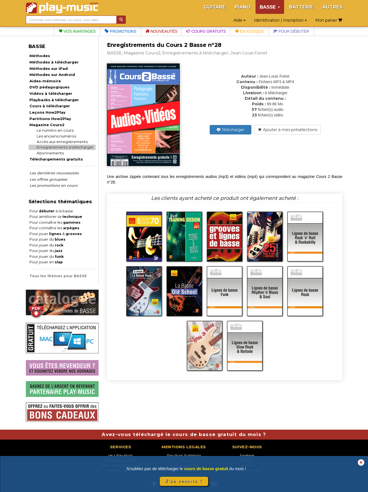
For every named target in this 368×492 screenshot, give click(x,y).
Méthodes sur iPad (48, 68)
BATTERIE (301, 7)
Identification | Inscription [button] (280, 20)
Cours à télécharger (49, 106)
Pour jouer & (55, 234)
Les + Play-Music (120, 455)
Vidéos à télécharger (50, 93)
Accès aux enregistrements (62, 141)
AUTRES (332, 7)
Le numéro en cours (55, 130)
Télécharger (230, 129)
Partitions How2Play (50, 118)
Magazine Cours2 (46, 125)
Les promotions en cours (53, 185)
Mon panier (328, 20)
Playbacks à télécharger (54, 100)
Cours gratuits (206, 31)
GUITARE (215, 7)
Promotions (120, 31)
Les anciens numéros (56, 136)
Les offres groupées (48, 179)
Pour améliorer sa (55, 217)
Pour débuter (291, 31)
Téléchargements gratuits (56, 159)
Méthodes (39, 55)
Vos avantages (77, 31)
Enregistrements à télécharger (65, 147)
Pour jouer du (47, 239)
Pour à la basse (51, 211)
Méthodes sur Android (52, 74)
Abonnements (50, 153)
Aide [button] (240, 20)
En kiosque (249, 31)
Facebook (247, 455)
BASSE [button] (270, 7)
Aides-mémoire (45, 81)
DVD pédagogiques (49, 87)
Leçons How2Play (47, 112)
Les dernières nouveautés (54, 173)
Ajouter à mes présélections (287, 129)
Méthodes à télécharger (54, 62)
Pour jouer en (46, 262)
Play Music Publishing (184, 455)
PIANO (243, 7)
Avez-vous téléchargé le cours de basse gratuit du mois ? (184, 434)
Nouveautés (161, 31)
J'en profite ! (183, 481)
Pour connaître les (55, 222)
